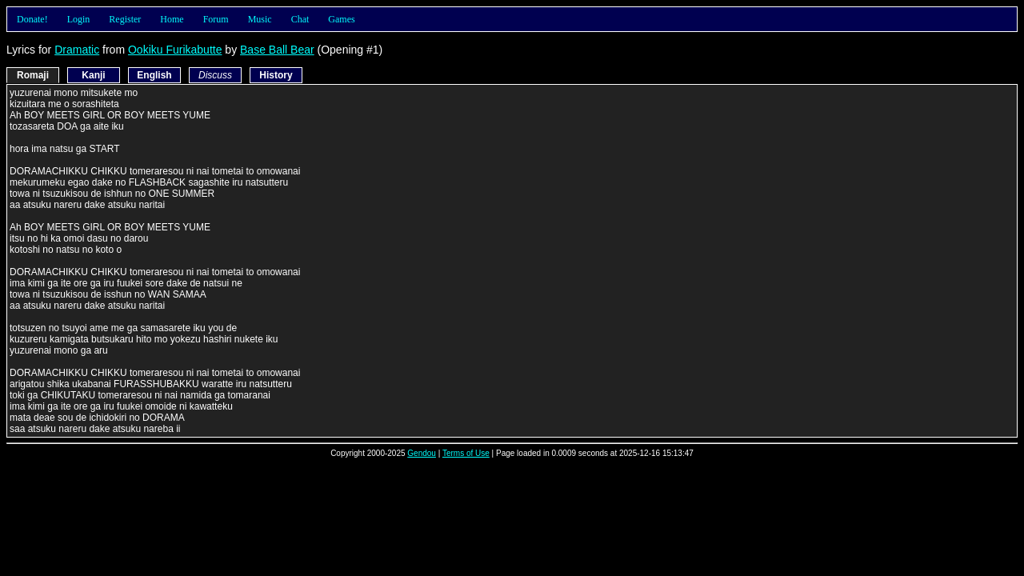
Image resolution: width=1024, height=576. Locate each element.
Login (78, 19)
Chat (300, 19)
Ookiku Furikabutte (175, 49)
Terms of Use (466, 453)
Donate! (32, 19)
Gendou (421, 453)
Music (260, 19)
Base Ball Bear (277, 49)
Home (171, 19)
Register (125, 19)
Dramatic (76, 49)
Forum (216, 19)
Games (341, 19)
